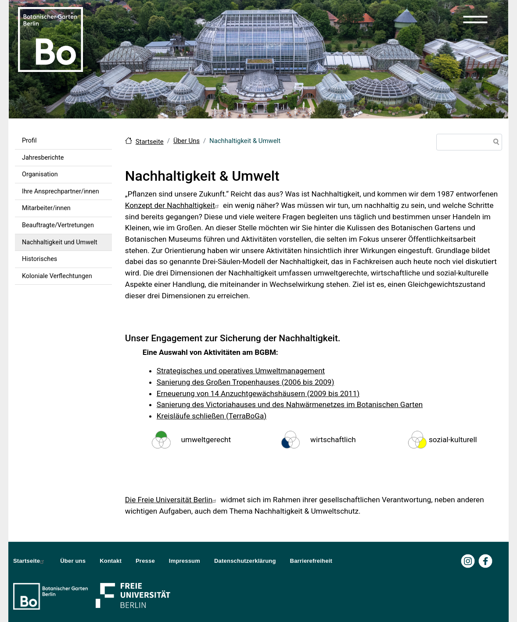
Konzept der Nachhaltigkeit (173, 205)
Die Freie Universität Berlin (172, 499)
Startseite (150, 142)
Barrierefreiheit (311, 561)
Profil (29, 140)
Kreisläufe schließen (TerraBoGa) (211, 415)
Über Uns (186, 141)
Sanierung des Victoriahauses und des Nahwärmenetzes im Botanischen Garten (290, 404)
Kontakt (111, 561)
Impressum (184, 561)
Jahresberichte (43, 157)
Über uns (73, 561)
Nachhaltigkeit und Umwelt (59, 242)
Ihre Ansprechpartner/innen (60, 191)
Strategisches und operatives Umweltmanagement (241, 370)
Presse (145, 561)
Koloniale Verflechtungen (57, 276)
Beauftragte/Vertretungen (58, 225)
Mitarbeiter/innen (46, 208)
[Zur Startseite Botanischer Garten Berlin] (50, 38)
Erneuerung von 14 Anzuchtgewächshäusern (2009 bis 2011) (258, 393)
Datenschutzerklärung (245, 561)
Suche (494, 143)
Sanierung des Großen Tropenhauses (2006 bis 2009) (245, 382)
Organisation (40, 174)
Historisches (39, 259)
